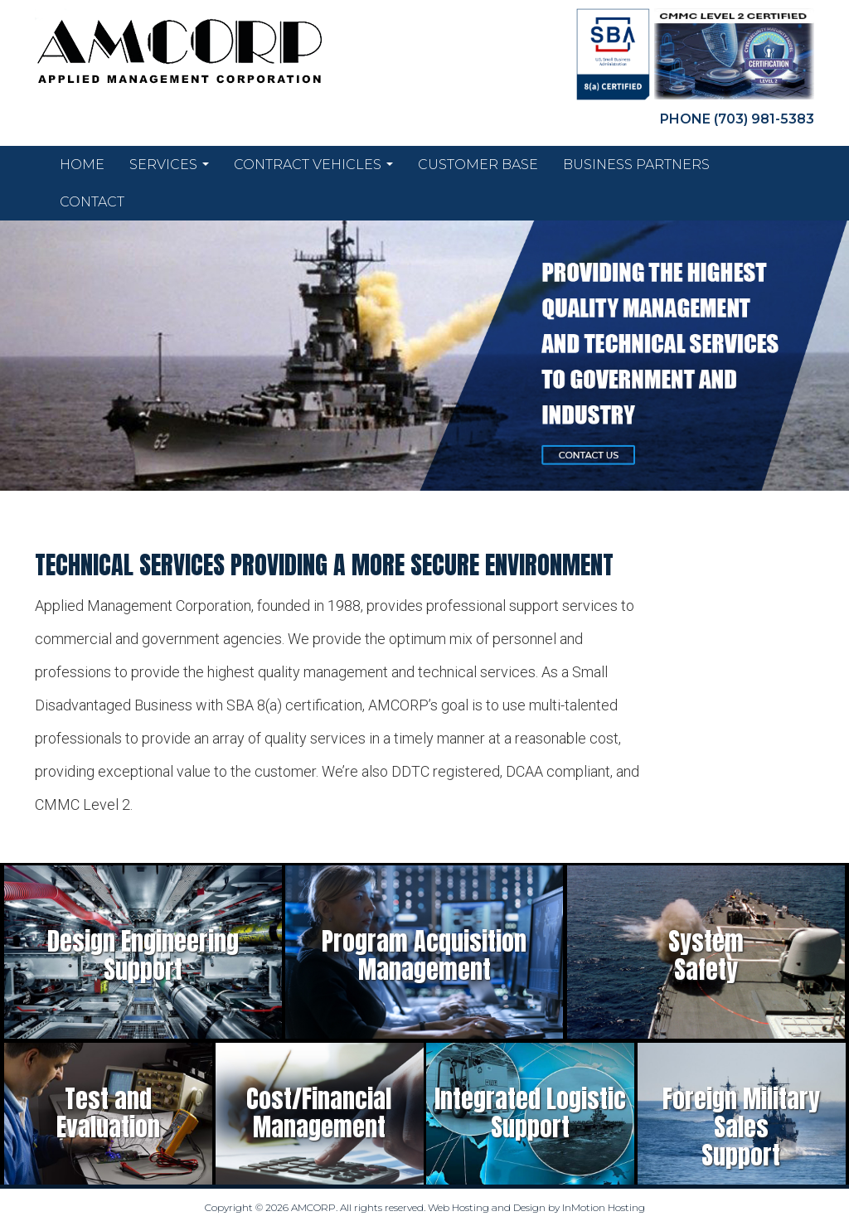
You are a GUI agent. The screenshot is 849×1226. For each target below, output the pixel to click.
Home (82, 164)
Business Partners (636, 164)
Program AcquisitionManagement (424, 955)
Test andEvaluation (108, 1113)
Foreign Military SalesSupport (741, 1127)
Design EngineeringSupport (143, 955)
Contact (92, 202)
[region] (424, 355)
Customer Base (478, 164)
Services (169, 169)
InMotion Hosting (603, 1207)
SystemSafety (706, 955)
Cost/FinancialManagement (318, 1113)
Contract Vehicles (313, 169)
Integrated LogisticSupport (530, 1113)
